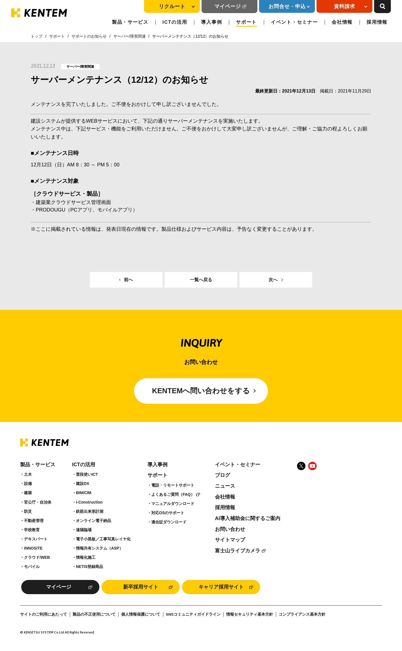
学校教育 (32, 530)
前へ (128, 279)
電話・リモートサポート (172, 485)
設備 (28, 483)
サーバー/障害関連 (129, 36)
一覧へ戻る (201, 279)
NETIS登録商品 (89, 566)
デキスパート (35, 539)
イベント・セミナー (294, 22)
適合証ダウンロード (168, 522)
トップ (36, 36)
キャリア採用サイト (221, 587)
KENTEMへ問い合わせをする (201, 391)
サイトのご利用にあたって (43, 614)
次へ (273, 279)
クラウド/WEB (37, 557)
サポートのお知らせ (89, 36)
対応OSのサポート (167, 513)
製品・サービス (130, 22)
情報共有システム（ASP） (99, 548)
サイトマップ (230, 540)
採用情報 (377, 22)
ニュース (225, 486)
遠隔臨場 (84, 530)
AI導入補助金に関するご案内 (247, 518)
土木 (28, 474)
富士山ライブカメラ (237, 550)
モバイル (32, 566)
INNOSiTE (33, 548)
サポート (246, 22)
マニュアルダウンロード (172, 503)
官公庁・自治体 (37, 502)
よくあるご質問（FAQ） (173, 494)
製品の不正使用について (94, 614)
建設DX (82, 483)
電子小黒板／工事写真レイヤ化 (103, 539)
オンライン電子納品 (93, 520)
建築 (28, 492)
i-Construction (89, 502)
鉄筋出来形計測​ (89, 511)
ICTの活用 (174, 22)
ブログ (222, 475)
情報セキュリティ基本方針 (249, 614)
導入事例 (211, 22)
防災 (28, 511)
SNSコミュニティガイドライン (193, 614)
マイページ (227, 6)
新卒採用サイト (140, 587)
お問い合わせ (230, 529)
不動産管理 (34, 520)
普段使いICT (87, 474)
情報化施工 (85, 557)
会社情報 (342, 22)
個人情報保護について (140, 614)
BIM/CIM (83, 492)
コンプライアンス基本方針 (302, 614)
